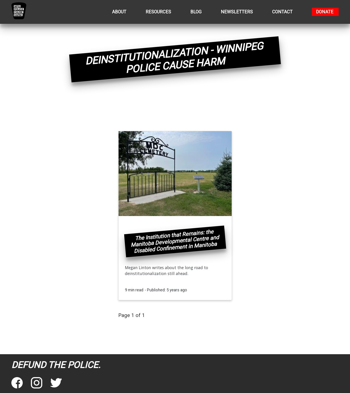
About (119, 12)
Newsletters (237, 12)
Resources (158, 12)
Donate (324, 12)
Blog (195, 12)
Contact (282, 12)
